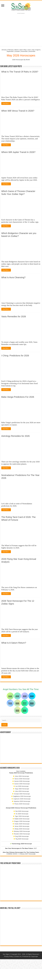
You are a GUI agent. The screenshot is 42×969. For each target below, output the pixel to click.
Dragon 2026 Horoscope (22, 821)
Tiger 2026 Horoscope (22, 816)
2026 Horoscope (19, 773)
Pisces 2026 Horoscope (21, 804)
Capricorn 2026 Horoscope (21, 799)
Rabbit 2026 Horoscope (21, 819)
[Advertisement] (21, 748)
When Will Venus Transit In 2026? (17, 111)
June (29, 50)
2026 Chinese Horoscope (19, 808)
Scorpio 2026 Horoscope (22, 794)
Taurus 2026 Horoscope (21, 779)
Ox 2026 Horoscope (22, 814)
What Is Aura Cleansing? (13, 277)
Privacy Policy (8, 956)
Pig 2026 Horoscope (21, 839)
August (37, 50)
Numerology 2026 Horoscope (22, 843)
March (17, 50)
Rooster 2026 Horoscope (22, 834)
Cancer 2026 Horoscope (22, 784)
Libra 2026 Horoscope (22, 791)
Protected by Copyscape (30, 956)
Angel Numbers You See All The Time (20, 689)
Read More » (6, 103)
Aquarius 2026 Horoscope (22, 801)
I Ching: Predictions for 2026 (15, 355)
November (24, 51)
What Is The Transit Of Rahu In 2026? (19, 72)
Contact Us (17, 956)
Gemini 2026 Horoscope (22, 781)
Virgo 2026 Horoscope (22, 789)
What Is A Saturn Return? (13, 643)
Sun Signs (6, 954)
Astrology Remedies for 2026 (15, 436)
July (33, 50)
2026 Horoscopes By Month (21, 59)
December (32, 51)
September (10, 51)
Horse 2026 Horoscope (22, 826)
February (10, 50)
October (17, 51)
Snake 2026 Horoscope (21, 824)
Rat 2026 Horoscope (21, 811)
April (21, 50)
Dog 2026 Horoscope (22, 836)
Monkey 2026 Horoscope (22, 831)
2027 (35, 848)
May (25, 50)
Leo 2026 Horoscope (22, 786)
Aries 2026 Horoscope (22, 776)
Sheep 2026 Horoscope (21, 829)
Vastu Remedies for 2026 (13, 316)
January (3, 50)
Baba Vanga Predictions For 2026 (17, 397)
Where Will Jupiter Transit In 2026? (18, 152)
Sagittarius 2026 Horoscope (22, 796)
